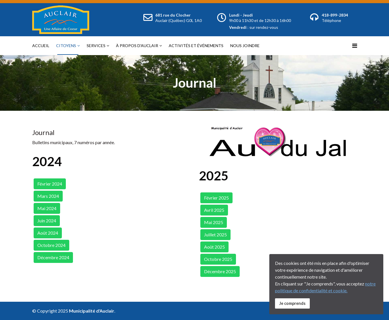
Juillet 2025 (215, 234)
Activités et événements (196, 45)
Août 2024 (47, 233)
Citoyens (66, 45)
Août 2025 (214, 246)
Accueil (40, 45)
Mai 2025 (213, 222)
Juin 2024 (46, 220)
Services (96, 45)
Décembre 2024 (53, 257)
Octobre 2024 (51, 245)
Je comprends (292, 303)
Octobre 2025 (218, 259)
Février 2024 (49, 183)
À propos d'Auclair (137, 45)
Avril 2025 (214, 210)
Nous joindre (245, 45)
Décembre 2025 (220, 271)
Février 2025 (216, 197)
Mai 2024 (46, 208)
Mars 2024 (48, 196)
